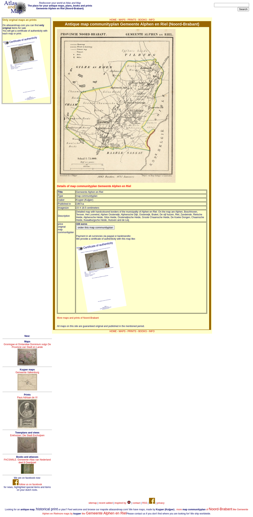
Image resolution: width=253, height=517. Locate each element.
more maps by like (92, 513)
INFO (152, 19)
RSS (144, 503)
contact (136, 503)
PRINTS (131, 19)
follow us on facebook (27, 484)
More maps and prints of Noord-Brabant (78, 317)
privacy (160, 503)
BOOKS (142, 19)
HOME (113, 19)
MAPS (122, 19)
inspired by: (123, 503)
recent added (106, 503)
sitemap (93, 503)
